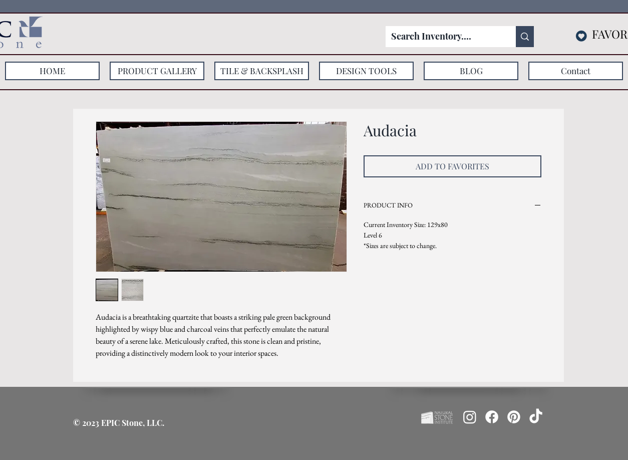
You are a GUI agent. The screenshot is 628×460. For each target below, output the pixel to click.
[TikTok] (535, 416)
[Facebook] (491, 416)
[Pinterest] (513, 416)
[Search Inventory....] (443, 36)
